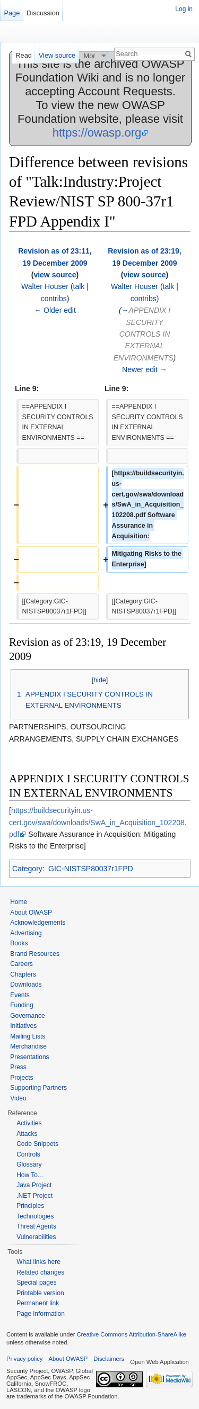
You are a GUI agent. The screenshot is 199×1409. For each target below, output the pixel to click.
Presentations (29, 1057)
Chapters (23, 974)
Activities (28, 1123)
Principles (30, 1205)
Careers (21, 964)
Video (18, 1098)
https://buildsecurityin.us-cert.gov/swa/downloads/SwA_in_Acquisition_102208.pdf (98, 822)
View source (57, 55)
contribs (54, 298)
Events (20, 995)
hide (99, 680)
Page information (40, 1313)
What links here (38, 1262)
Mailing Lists (27, 1036)
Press (18, 1067)
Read (23, 55)
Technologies (35, 1216)
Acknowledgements (37, 922)
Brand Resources (34, 954)
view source (54, 274)
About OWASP (31, 912)
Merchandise (28, 1046)
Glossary (28, 1164)
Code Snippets (37, 1144)
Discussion (43, 13)
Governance (27, 1015)
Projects (21, 1077)
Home (18, 902)
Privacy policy (24, 1359)
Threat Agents (36, 1226)
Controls (28, 1154)
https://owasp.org (97, 132)
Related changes (40, 1272)
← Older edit (55, 310)
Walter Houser (44, 286)
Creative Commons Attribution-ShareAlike (131, 1334)
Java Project (33, 1185)
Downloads (25, 984)
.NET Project (34, 1195)
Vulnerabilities (36, 1237)
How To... (29, 1175)
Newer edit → (144, 369)
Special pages (36, 1282)
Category (27, 868)
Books (19, 943)
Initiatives (23, 1025)
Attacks (26, 1133)
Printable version (40, 1293)
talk (79, 286)
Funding (21, 1005)
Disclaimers (108, 1359)
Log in (184, 9)
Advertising (25, 933)
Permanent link (37, 1303)
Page (12, 13)
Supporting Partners (38, 1087)
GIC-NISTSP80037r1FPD (90, 868)
